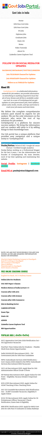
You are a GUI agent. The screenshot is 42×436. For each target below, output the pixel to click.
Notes (21, 44)
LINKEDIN (36, 70)
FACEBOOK (6, 70)
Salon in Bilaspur (7, 264)
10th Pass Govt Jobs (21, 24)
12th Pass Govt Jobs (21, 27)
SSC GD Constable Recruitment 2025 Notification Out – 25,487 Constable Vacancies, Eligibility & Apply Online (20, 392)
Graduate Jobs (21, 38)
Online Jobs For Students (11, 280)
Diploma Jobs (21, 34)
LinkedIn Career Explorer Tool (21, 55)
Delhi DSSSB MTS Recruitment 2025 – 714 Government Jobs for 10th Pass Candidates (17, 354)
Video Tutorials (21, 48)
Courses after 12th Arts (10, 292)
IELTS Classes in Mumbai (9, 268)
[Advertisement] (20, 192)
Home (21, 21)
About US (5, 87)
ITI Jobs (21, 31)
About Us (21, 51)
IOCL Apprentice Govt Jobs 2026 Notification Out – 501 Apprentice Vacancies (20, 342)
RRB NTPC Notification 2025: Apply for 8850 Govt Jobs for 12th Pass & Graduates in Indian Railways (20, 408)
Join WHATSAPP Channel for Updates (21, 78)
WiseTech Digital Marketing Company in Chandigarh (18, 259)
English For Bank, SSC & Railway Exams (16, 276)
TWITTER (26, 70)
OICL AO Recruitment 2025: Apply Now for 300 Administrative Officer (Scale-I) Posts (19, 369)
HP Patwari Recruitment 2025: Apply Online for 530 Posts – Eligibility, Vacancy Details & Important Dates (21, 377)
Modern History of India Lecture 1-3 (15, 288)
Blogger (28, 433)
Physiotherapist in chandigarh (11, 266)
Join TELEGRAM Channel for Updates (21, 74)
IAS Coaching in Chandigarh (10, 263)
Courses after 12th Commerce (12, 300)
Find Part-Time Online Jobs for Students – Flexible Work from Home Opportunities (20, 348)
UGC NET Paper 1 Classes (10, 284)
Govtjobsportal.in (10, 91)
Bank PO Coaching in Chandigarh (12, 261)
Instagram (22, 163)
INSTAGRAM (17, 70)
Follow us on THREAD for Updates (21, 83)
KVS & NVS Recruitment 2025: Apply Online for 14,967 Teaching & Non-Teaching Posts (19, 384)
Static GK (21, 41)
